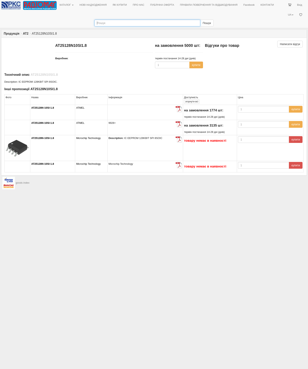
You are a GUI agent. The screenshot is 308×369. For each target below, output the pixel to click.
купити (196, 65)
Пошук (207, 23)
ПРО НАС (138, 4)
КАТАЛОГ (67, 4)
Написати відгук (290, 44)
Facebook (249, 4)
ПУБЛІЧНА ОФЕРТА (162, 4)
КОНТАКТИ (267, 4)
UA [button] (290, 14)
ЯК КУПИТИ (120, 4)
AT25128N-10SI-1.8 (42, 107)
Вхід (299, 4)
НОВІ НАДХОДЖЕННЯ (93, 4)
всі (191, 101)
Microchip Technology (88, 138)
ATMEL (80, 107)
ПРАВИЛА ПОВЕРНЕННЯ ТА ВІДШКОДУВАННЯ (208, 4)
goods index (23, 182)
